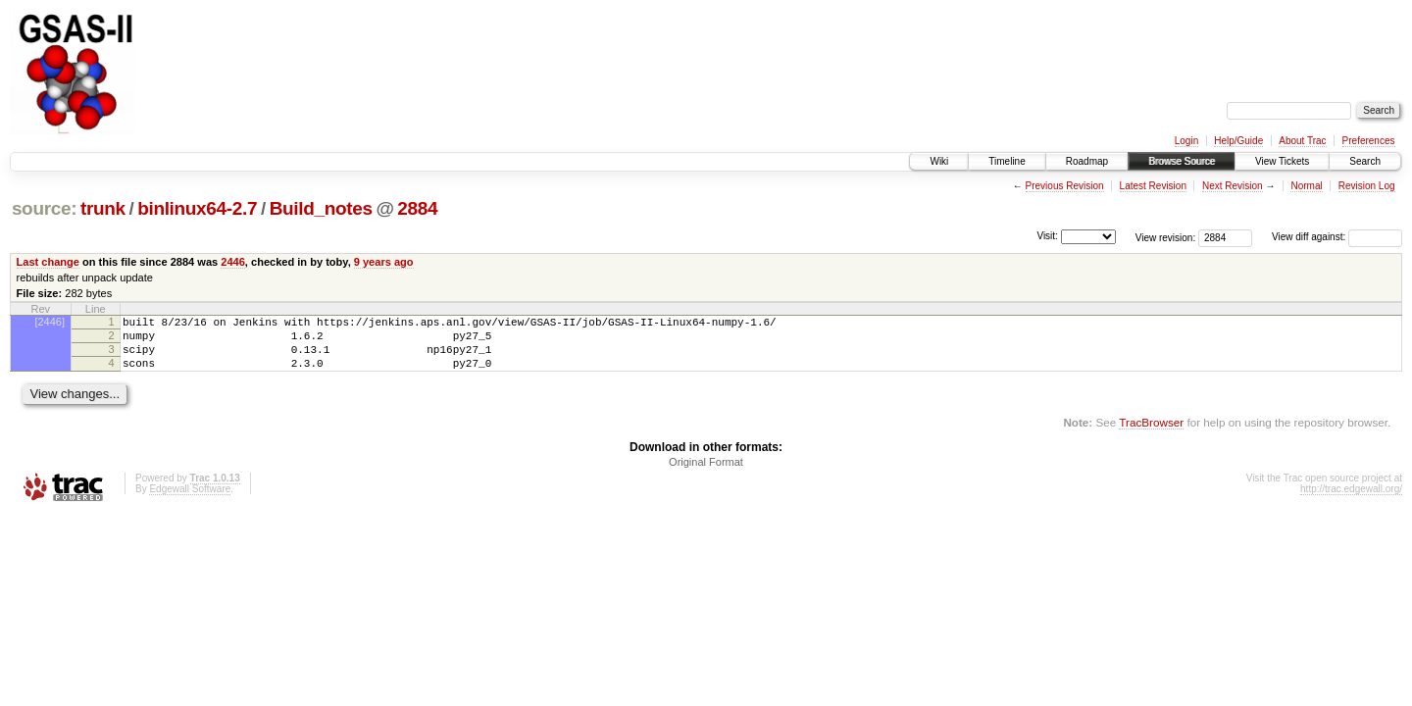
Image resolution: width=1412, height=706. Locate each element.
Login (1186, 140)
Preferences (1368, 140)
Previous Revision (1065, 185)
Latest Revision (1153, 185)
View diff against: (1337, 236)
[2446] (49, 322)
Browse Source (1181, 161)
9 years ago (384, 262)
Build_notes (321, 208)
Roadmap (1087, 161)
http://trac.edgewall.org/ (1351, 500)
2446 (233, 262)
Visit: (1047, 235)
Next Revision (1232, 185)
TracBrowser (1151, 434)
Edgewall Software (189, 500)
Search (1365, 161)
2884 (417, 208)
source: (44, 208)
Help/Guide (1238, 140)
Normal (1306, 185)
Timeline (1006, 161)
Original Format (706, 473)
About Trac (1302, 140)
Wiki (939, 161)
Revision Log (1366, 185)
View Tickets (1282, 161)
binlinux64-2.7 (197, 208)
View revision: (1165, 236)
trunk (103, 208)
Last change (48, 262)
